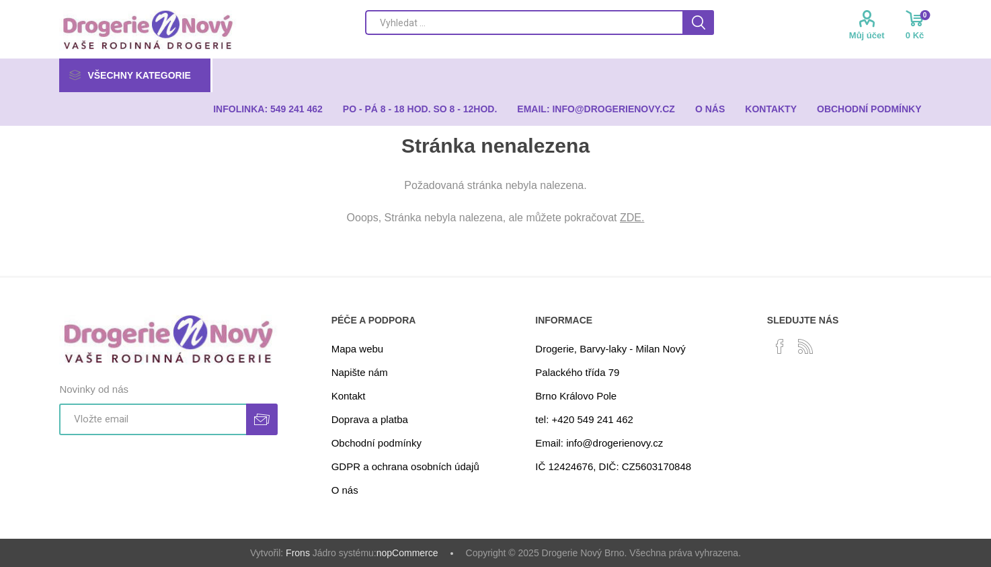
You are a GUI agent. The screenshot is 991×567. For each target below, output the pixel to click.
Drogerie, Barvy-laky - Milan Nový (610, 348)
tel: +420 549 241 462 (584, 419)
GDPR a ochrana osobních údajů (405, 466)
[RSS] (805, 346)
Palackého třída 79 (577, 372)
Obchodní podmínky (376, 443)
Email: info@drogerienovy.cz (599, 443)
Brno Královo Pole (576, 396)
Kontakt (348, 396)
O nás (344, 490)
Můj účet (867, 35)
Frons (298, 552)
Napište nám (359, 372)
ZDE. (632, 217)
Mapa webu (357, 348)
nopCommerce (407, 552)
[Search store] (523, 22)
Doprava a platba (369, 419)
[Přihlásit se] (152, 419)
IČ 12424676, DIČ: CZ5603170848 (613, 466)
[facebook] (780, 346)
